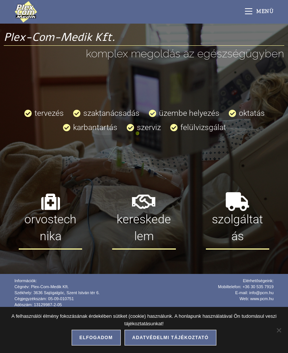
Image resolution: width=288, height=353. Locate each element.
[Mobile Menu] (259, 12)
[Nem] (278, 330)
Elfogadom (96, 337)
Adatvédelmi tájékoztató (170, 337)
